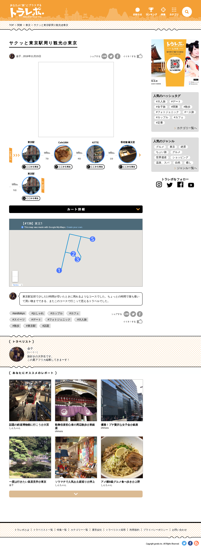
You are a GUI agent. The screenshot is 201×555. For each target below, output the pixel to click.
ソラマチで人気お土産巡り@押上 (75, 481)
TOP (11, 25)
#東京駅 (31, 325)
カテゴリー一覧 (79, 530)
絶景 (183, 146)
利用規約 (134, 530)
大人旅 (162, 101)
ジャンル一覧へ (187, 168)
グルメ (160, 146)
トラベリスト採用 (116, 530)
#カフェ (74, 313)
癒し (188, 162)
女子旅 (162, 106)
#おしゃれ (38, 313)
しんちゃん (14, 428)
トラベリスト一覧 (43, 530)
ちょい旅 (161, 152)
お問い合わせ (179, 530)
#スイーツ (19, 319)
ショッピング (180, 157)
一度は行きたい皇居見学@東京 (27, 481)
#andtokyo (19, 313)
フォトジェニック (168, 111)
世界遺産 (161, 157)
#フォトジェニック (59, 319)
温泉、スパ (162, 162)
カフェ (179, 117)
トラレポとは (21, 530)
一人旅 (190, 111)
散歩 (187, 106)
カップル (163, 117)
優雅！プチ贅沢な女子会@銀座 (119, 424)
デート (177, 101)
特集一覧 (62, 530)
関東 (19, 25)
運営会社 (97, 530)
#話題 (45, 325)
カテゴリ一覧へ (187, 128)
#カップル (56, 313)
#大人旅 (82, 319)
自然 (177, 162)
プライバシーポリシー (155, 530)
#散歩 (16, 325)
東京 (28, 25)
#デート (36, 319)
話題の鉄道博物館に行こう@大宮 (29, 424)
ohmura (59, 431)
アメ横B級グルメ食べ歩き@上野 (120, 481)
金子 (18, 56)
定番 (160, 122)
